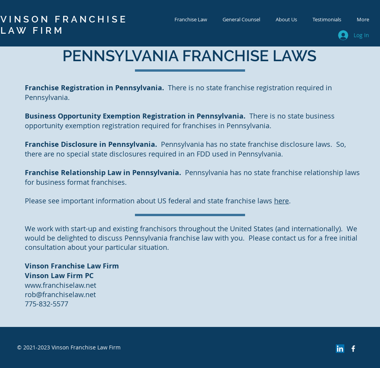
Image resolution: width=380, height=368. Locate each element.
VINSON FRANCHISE (64, 19)
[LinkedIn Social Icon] (340, 348)
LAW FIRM (32, 30)
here (281, 200)
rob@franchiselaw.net (60, 294)
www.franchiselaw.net (60, 285)
